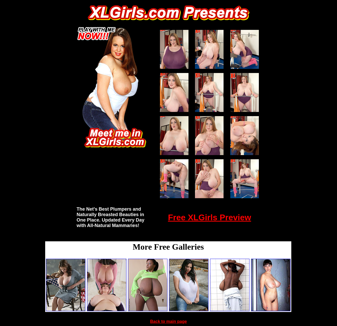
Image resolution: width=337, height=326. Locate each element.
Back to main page (168, 321)
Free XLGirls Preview (209, 217)
